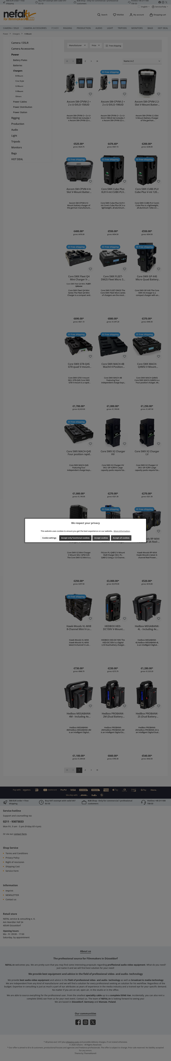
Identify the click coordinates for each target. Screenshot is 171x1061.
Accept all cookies (121, 538)
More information (122, 531)
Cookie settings (49, 538)
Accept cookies (101, 538)
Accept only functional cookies (75, 538)
